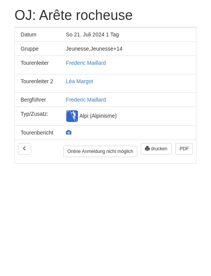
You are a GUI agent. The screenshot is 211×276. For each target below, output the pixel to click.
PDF (184, 148)
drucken (156, 148)
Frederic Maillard (86, 63)
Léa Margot (79, 81)
